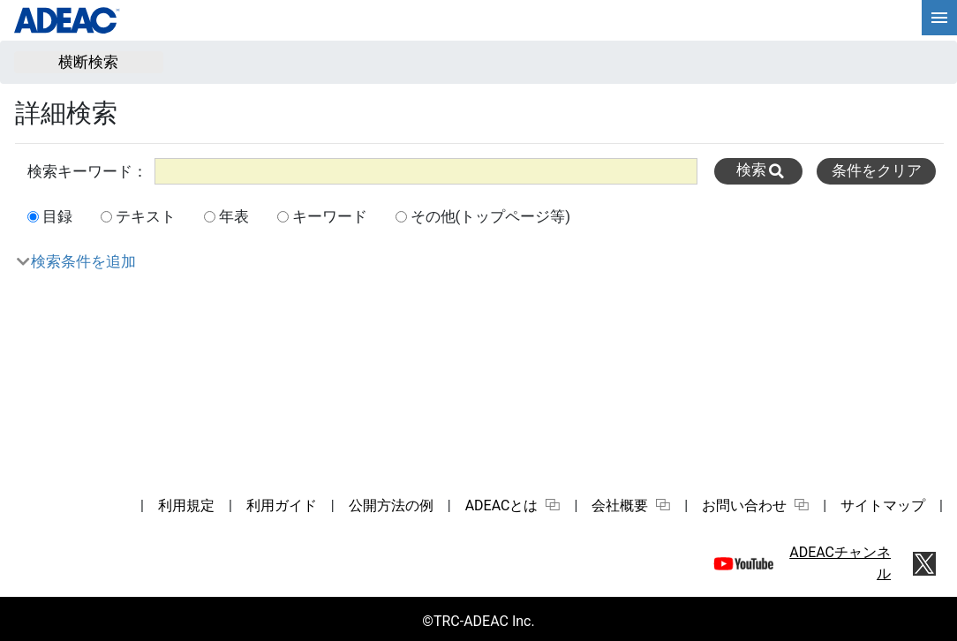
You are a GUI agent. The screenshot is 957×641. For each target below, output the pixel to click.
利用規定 (186, 505)
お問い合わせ (755, 505)
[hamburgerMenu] (939, 17)
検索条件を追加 (83, 261)
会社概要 (631, 505)
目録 (57, 216)
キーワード (329, 216)
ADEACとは (513, 505)
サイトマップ (882, 505)
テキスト (146, 216)
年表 (234, 216)
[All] (425, 171)
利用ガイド (281, 505)
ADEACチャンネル (840, 563)
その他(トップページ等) (491, 216)
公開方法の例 (391, 505)
